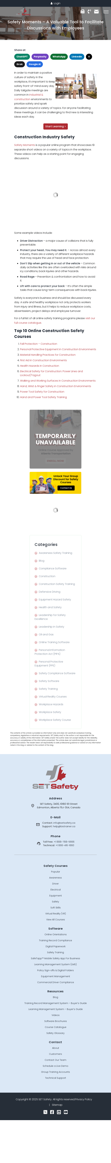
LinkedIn (77, 56)
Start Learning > (55, 126)
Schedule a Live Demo (55, 1066)
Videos (56, 1015)
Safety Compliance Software (57, 673)
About (55, 1048)
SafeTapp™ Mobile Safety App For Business (55, 958)
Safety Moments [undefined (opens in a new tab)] (24, 145)
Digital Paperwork (56, 946)
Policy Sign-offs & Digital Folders (55, 970)
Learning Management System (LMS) (55, 964)
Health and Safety (50, 607)
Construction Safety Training (57, 584)
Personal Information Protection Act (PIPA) (50, 652)
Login (55, 3)
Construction (47, 576)
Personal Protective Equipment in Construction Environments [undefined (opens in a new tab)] (58, 349)
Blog (41, 561)
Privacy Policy (83, 1099)
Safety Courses (55, 866)
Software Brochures (55, 1021)
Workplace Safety (50, 712)
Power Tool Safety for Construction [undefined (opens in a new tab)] (42, 392)
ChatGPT (22, 56)
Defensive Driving (49, 592)
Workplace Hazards (51, 704)
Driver (55, 883)
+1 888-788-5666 (64, 841)
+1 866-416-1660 (65, 845)
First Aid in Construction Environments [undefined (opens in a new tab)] (43, 360)
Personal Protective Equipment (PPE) (49, 663)
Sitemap (57, 1105)
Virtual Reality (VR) (55, 913)
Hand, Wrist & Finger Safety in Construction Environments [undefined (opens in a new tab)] (55, 386)
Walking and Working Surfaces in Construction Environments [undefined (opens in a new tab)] (58, 381)
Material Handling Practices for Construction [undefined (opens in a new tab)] (48, 355)
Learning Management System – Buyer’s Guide (55, 1009)
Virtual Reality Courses (53, 696)
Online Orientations (55, 934)
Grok (20, 64)
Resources (55, 991)
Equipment (55, 895)
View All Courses (55, 919)
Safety (55, 901)
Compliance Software (53, 568)
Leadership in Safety (51, 627)
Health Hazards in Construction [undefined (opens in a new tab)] (39, 366)
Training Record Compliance (55, 940)
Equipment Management (55, 976)
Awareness (55, 877)
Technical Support (55, 1078)
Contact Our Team (55, 1060)
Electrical (55, 889)
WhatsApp (59, 56)
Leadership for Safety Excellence (50, 617)
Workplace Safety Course (55, 720)
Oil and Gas (46, 634)
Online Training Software (54, 642)
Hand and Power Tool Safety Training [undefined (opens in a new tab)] (43, 397)
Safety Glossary (55, 1033)
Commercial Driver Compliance (55, 982)
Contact (55, 1042)
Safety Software (49, 681)
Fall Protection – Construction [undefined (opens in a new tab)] (38, 344)
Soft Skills (55, 907)
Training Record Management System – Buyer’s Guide (55, 1003)
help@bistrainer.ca (64, 826)
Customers (55, 1054)
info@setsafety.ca (64, 822)
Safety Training (48, 689)
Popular (55, 871)
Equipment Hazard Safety (55, 599)
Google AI (35, 64)
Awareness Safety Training (55, 553)
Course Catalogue (55, 1027)
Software (55, 929)
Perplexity (40, 56)
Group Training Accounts (55, 1072)
